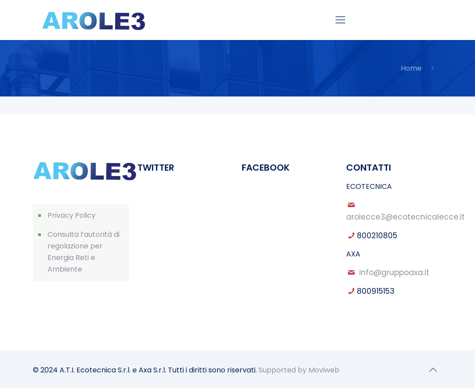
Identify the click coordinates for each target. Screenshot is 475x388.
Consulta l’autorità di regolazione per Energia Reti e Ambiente (84, 251)
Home (411, 68)
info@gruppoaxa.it (394, 272)
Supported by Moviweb (299, 370)
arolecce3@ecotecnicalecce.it (405, 217)
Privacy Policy (72, 215)
